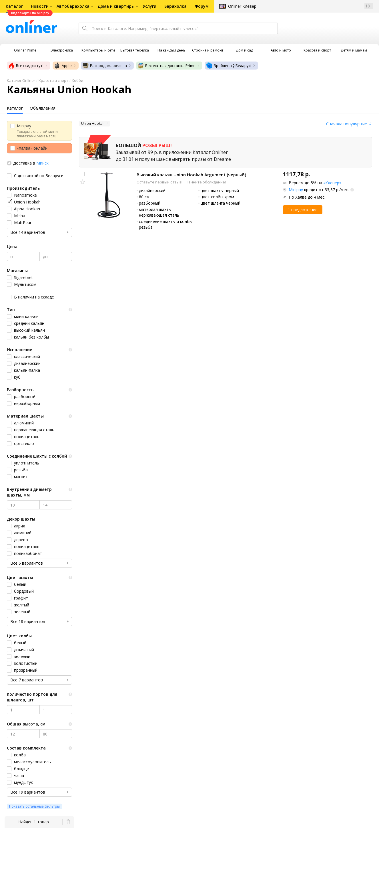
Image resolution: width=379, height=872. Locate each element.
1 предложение (303, 209)
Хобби (77, 80)
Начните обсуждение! (206, 182)
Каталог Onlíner (21, 80)
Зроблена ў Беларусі (228, 65)
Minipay (296, 189)
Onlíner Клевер (242, 6)
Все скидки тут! (25, 65)
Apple (63, 65)
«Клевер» (332, 182)
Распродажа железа (104, 65)
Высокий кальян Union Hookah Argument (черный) (191, 174)
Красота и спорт (53, 80)
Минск (42, 163)
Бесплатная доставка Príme (166, 65)
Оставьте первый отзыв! (160, 182)
